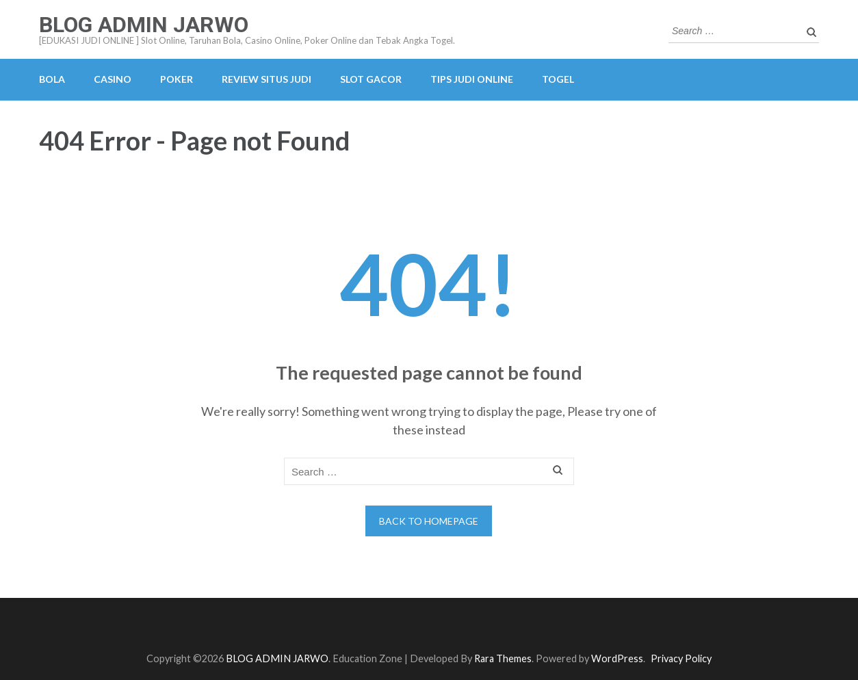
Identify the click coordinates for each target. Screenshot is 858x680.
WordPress (617, 658)
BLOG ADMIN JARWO (143, 25)
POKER (176, 79)
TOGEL (558, 79)
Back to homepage (428, 521)
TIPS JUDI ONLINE (471, 79)
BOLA (52, 79)
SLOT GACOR (371, 79)
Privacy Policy (681, 658)
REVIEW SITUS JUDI (266, 79)
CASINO (112, 79)
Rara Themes (503, 658)
